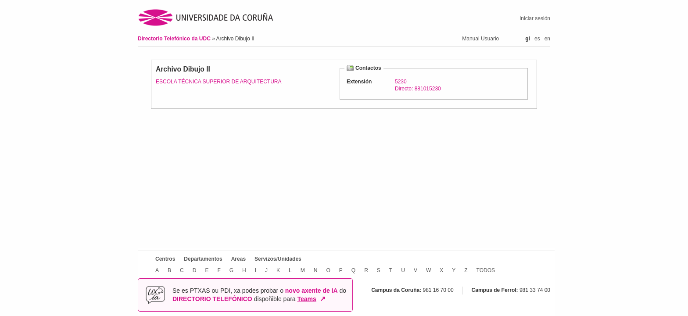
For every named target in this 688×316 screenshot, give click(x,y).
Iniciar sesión (535, 18)
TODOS (486, 270)
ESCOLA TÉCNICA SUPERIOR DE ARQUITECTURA (219, 82)
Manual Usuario (480, 39)
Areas (238, 259)
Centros (165, 259)
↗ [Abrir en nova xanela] (323, 298)
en (547, 39)
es (537, 39)
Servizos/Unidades (277, 259)
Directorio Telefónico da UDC (175, 39)
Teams (306, 298)
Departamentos (203, 259)
